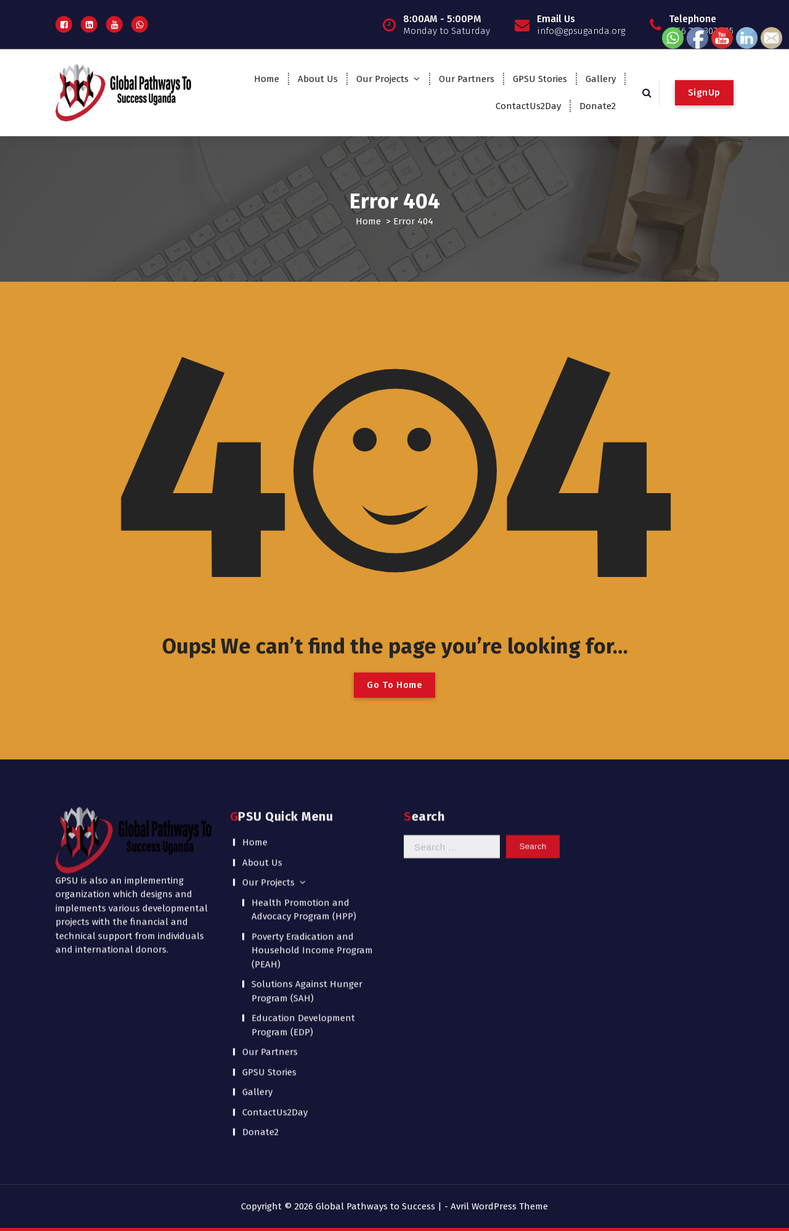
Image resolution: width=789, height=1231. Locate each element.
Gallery (601, 78)
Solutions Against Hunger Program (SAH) (306, 846)
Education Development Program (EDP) (303, 880)
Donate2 (597, 106)
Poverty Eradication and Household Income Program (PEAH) (312, 806)
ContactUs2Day (528, 106)
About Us (318, 78)
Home (266, 78)
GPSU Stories (540, 78)
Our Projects (382, 78)
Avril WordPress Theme (499, 1206)
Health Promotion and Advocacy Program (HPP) (303, 765)
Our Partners (466, 78)
